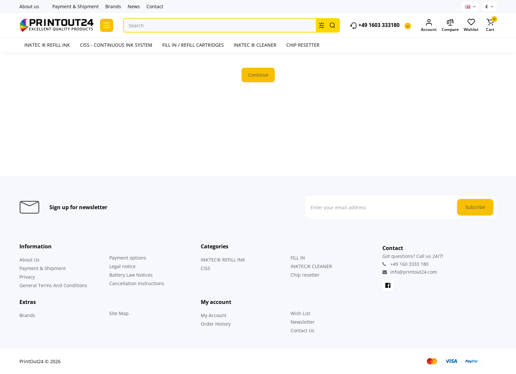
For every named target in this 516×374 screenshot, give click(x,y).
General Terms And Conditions (53, 285)
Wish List (300, 313)
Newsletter (303, 322)
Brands (113, 6)
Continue (258, 75)
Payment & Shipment (75, 6)
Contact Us (302, 330)
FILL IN (298, 258)
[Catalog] (106, 25)
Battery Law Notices (131, 275)
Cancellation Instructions (136, 283)
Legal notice (122, 266)
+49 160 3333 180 (405, 264)
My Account (213, 315)
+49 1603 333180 (375, 25)
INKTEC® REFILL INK (223, 260)
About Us (29, 260)
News (134, 6)
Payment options (127, 258)
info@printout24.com (409, 272)
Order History (216, 324)
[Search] (332, 25)
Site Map (119, 313)
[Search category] (321, 25)
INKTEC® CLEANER (311, 266)
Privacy (27, 277)
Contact (154, 6)
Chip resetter (305, 275)
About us (29, 6)
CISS (205, 268)
